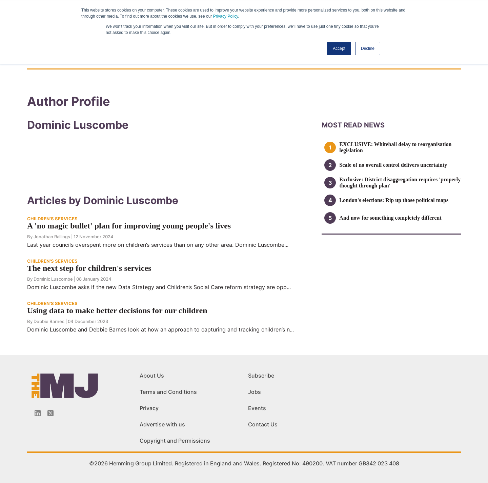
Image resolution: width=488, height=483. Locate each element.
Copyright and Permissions (175, 440)
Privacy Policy (225, 16)
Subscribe (261, 375)
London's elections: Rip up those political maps (393, 200)
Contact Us (263, 424)
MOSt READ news (353, 125)
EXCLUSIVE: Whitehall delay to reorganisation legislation (395, 147)
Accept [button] (339, 48)
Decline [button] (367, 48)
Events (257, 408)
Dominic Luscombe (53, 279)
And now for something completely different (390, 218)
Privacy (149, 408)
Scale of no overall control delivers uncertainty (393, 165)
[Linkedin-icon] (38, 413)
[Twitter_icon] (50, 413)
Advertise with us (162, 424)
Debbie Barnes (49, 321)
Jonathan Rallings (52, 236)
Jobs (254, 391)
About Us (152, 375)
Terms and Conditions (168, 391)
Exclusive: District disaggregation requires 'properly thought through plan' (400, 182)
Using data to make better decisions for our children (117, 310)
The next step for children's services (89, 268)
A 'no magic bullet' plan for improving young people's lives (129, 225)
